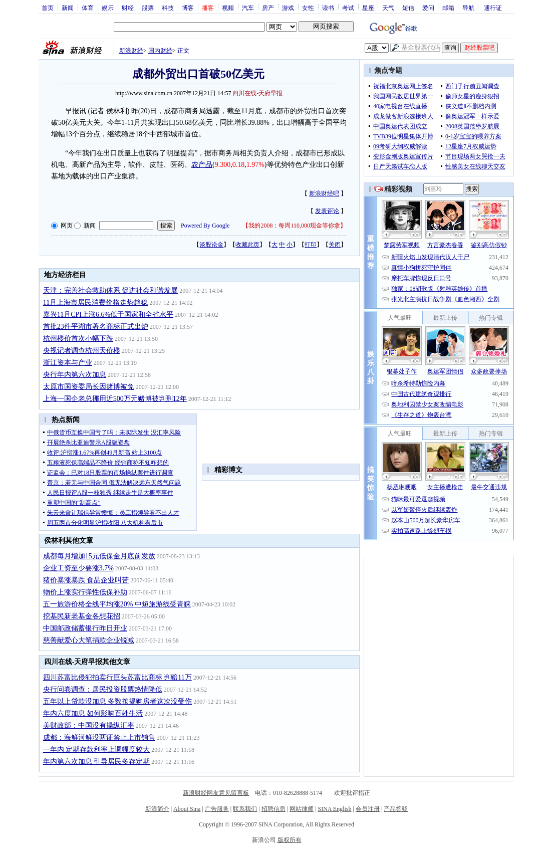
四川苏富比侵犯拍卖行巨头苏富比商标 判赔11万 (117, 677)
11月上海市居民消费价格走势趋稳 (95, 302)
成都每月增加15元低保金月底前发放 (99, 556)
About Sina (186, 808)
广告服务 (217, 808)
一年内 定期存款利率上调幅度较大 (96, 749)
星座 (368, 8)
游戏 (288, 8)
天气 (388, 8)
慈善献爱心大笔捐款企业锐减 (88, 640)
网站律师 (302, 808)
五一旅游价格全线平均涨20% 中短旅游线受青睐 (117, 604)
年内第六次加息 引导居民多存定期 (96, 761)
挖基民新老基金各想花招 (81, 616)
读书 (328, 8)
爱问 (428, 8)
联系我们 (245, 808)
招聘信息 (273, 808)
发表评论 (327, 211)
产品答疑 (396, 808)
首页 (48, 8)
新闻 (68, 8)
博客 (188, 8)
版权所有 (290, 839)
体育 (88, 8)
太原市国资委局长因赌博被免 (88, 386)
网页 (67, 225)
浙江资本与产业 (67, 362)
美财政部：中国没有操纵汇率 (88, 725)
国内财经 (160, 50)
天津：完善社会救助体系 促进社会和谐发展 (110, 290)
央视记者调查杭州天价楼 (81, 350)
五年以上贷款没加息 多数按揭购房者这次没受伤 (117, 701)
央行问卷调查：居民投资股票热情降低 (102, 689)
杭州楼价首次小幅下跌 (78, 338)
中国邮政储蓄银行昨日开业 (85, 628)
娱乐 (108, 8)
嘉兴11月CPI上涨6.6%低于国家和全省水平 (108, 314)
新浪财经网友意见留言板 (216, 792)
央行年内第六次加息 (74, 374)
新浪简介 (157, 808)
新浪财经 (131, 50)
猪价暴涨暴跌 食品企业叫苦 (86, 580)
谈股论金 (211, 244)
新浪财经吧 (324, 193)
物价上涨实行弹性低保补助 (85, 592)
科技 (168, 8)
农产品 (201, 164)
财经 (128, 8)
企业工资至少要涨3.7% (78, 568)
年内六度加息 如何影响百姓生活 (93, 713)
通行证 (493, 8)
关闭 (335, 244)
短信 (408, 8)
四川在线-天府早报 (257, 93)
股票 (148, 8)
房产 (268, 8)
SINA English (334, 808)
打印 (311, 244)
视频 (228, 8)
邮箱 (448, 8)
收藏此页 (247, 244)
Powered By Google (205, 225)
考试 (348, 8)
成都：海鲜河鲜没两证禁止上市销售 (99, 737)
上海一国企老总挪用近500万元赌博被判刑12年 (115, 398)
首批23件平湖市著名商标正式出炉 (95, 326)
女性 (308, 8)
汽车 (248, 8)
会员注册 (368, 808)
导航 (468, 8)
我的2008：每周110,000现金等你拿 (294, 225)
